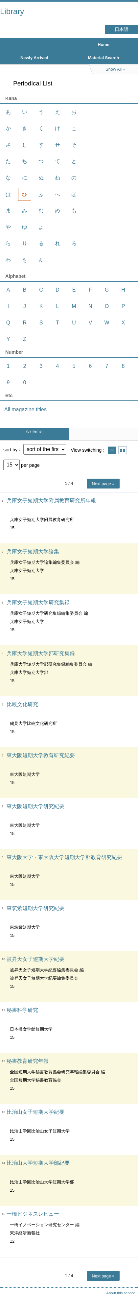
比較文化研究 (22, 704)
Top (126, 1293)
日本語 (121, 29)
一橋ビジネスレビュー (33, 1214)
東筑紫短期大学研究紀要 (35, 908)
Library (12, 11)
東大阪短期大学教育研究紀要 (41, 755)
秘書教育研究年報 (28, 1061)
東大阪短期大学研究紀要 (35, 806)
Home (103, 44)
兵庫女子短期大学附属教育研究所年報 (51, 500)
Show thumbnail (122, 450)
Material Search (103, 57)
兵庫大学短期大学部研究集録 (41, 653)
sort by (10, 449)
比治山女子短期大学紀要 (35, 1112)
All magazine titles (25, 409)
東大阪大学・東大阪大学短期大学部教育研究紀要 (64, 857)
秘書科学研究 (22, 1010)
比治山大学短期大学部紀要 (38, 1163)
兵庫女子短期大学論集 (33, 551)
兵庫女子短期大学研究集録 (38, 602)
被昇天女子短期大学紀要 (35, 959)
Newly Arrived (34, 57)
